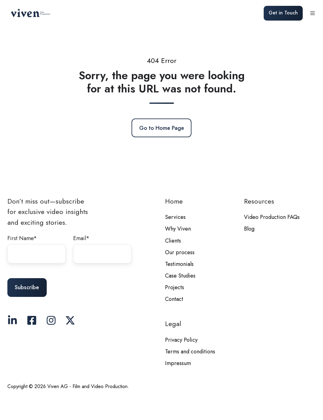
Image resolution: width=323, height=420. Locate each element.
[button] (312, 13)
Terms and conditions (190, 352)
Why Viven (178, 229)
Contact (174, 299)
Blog (249, 229)
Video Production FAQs (272, 217)
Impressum (178, 363)
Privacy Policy (181, 340)
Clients (173, 241)
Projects (174, 287)
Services (175, 217)
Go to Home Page (161, 128)
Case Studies (180, 276)
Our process (180, 252)
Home (174, 201)
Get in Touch (283, 12)
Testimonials (179, 264)
